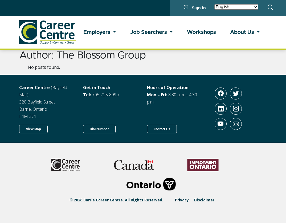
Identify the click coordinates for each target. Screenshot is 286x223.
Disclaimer (204, 199)
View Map (33, 129)
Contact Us (162, 129)
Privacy (182, 199)
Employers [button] (97, 32)
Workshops (201, 32)
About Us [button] (242, 32)
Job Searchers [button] (149, 32)
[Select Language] (236, 7)
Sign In (194, 7)
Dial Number (99, 129)
